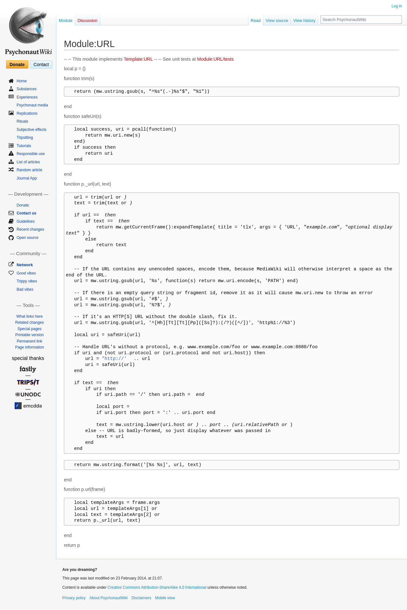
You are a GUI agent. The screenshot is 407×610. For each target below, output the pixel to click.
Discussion (88, 20)
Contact (41, 64)
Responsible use (31, 154)
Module (65, 20)
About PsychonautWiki (108, 598)
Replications (27, 113)
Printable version (29, 335)
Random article (29, 170)
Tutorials (24, 146)
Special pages (29, 329)
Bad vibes (25, 289)
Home (22, 81)
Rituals (22, 121)
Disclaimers (141, 598)
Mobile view (165, 598)
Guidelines (26, 221)
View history (304, 20)
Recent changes (30, 229)
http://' (116, 359)
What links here (29, 316)
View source (277, 20)
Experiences (27, 97)
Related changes (29, 322)
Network (25, 264)
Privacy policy (74, 598)
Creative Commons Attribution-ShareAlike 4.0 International (156, 587)
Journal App (27, 178)
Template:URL (138, 59)
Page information (29, 347)
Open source (27, 237)
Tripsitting (25, 137)
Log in (396, 6)
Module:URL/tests (215, 59)
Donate (17, 64)
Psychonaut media (32, 105)
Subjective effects (31, 129)
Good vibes (26, 273)
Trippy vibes (27, 281)
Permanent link (29, 341)
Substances (27, 89)
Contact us (26, 213)
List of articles (28, 162)
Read (256, 20)
